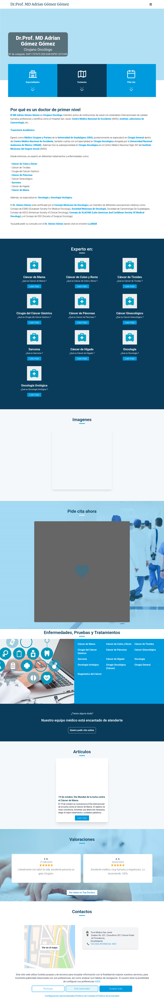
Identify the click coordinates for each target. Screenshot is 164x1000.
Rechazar (48, 988)
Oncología (139, 659)
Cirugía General (142, 664)
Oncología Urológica (88, 664)
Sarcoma (82, 659)
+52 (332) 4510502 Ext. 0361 (104, 944)
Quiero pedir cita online (82, 730)
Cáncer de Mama (21, 190)
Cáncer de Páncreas (116, 649)
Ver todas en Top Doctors (82, 892)
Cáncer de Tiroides (144, 644)
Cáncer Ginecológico (145, 649)
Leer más (34, 286)
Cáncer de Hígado (115, 659)
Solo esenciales (82, 988)
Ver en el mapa (49, 947)
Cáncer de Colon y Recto (119, 644)
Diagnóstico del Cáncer (90, 674)
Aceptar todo (115, 988)
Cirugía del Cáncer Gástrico (87, 651)
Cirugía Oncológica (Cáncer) (116, 666)
